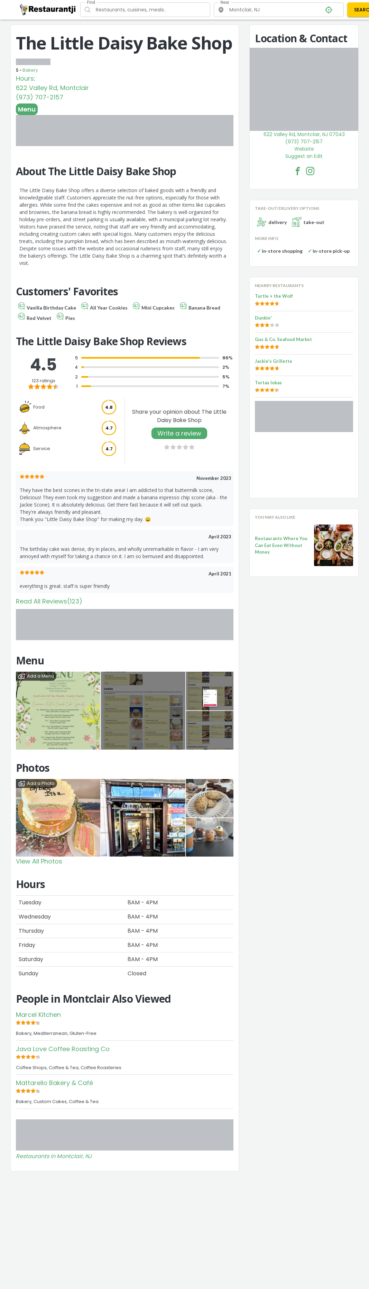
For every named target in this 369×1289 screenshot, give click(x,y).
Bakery (30, 70)
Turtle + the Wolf (274, 296)
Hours (25, 78)
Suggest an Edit (304, 156)
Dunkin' (263, 318)
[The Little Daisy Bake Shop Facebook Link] (298, 171)
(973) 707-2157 (39, 97)
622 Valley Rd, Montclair (52, 87)
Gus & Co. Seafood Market (283, 339)
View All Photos (39, 861)
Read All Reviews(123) (49, 601)
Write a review (179, 433)
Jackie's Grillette (273, 361)
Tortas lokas (268, 382)
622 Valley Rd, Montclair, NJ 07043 (304, 134)
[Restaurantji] (47, 9)
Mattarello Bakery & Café (54, 1082)
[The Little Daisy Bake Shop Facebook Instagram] (310, 171)
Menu (27, 109)
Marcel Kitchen (38, 1014)
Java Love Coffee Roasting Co (63, 1049)
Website (304, 148)
